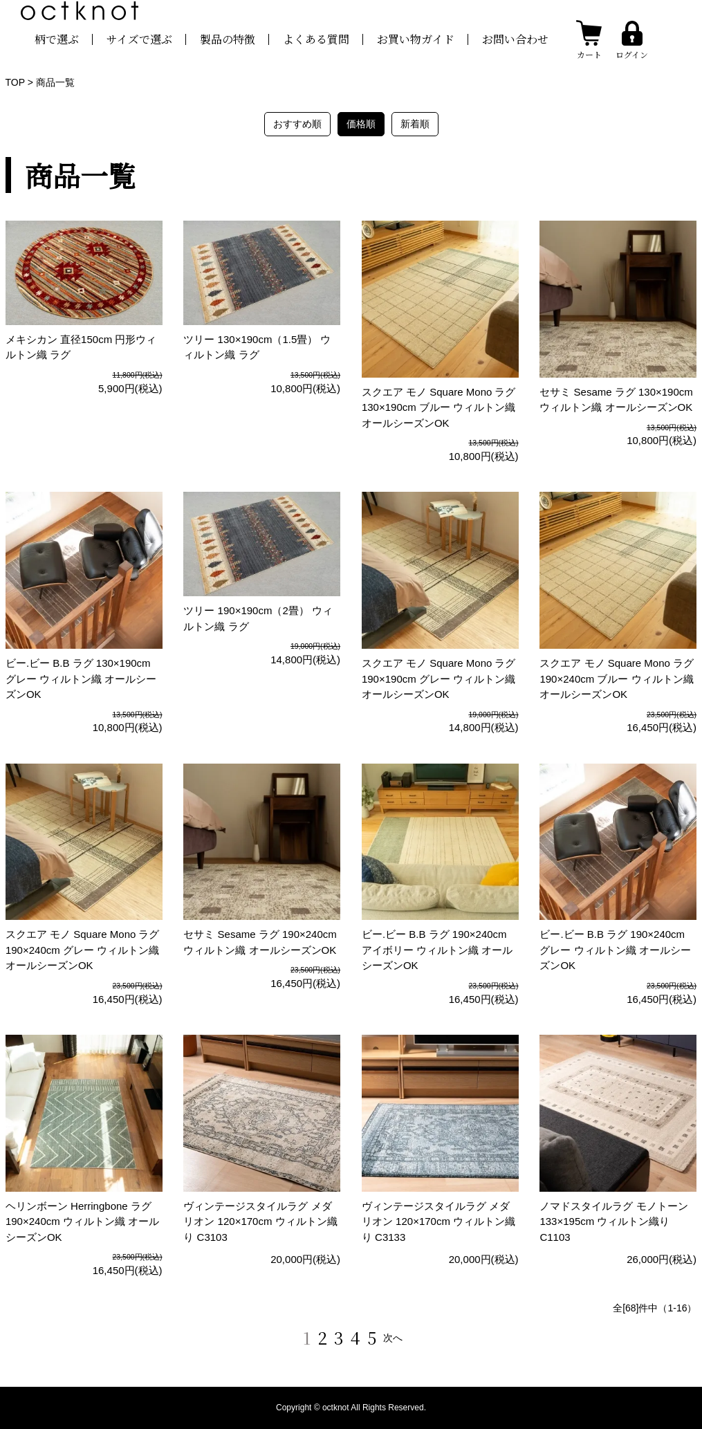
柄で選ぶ (57, 39)
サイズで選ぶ (139, 39)
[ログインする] (632, 40)
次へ (393, 1337)
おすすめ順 (297, 123)
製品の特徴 (227, 39)
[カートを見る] (589, 39)
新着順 (414, 123)
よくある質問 (316, 39)
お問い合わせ (515, 39)
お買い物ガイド (415, 39)
